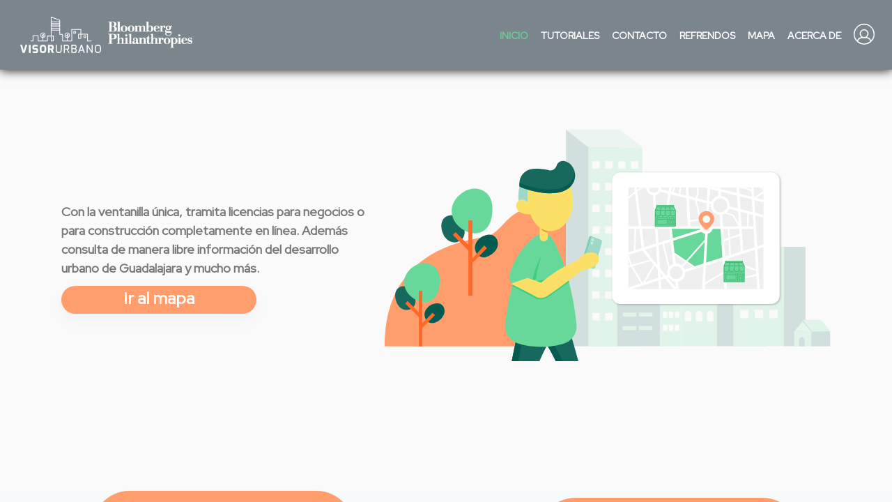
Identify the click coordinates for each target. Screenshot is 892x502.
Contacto (639, 35)
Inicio (514, 35)
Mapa (761, 35)
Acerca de (814, 35)
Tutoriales (570, 35)
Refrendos (707, 35)
